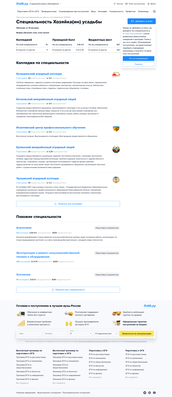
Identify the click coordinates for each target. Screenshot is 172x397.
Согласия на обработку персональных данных (93, 341)
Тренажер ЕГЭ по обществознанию (23, 366)
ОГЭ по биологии (133, 366)
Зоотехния (23, 274)
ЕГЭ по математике (97, 358)
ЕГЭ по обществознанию (100, 362)
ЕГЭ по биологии (96, 366)
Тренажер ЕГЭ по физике (27, 379)
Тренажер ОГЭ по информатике (66, 375)
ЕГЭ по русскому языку (99, 354)
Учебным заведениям (25, 393)
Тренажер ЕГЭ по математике (29, 361)
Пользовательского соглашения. (136, 341)
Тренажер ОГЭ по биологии (65, 371)
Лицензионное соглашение (49, 393)
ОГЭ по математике (133, 358)
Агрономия (24, 227)
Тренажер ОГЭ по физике (64, 379)
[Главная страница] (22, 3)
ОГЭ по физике (132, 373)
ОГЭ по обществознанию (136, 362)
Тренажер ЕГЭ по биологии (28, 371)
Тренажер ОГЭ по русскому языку (68, 357)
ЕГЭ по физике (95, 373)
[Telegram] (149, 392)
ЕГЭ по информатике (98, 369)
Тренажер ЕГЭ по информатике (30, 375)
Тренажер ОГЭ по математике (66, 361)
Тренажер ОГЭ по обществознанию (60, 366)
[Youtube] (154, 392)
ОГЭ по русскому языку (135, 354)
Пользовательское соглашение (76, 393)
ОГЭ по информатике (134, 369)
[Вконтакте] (144, 392)
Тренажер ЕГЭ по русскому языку (31, 357)
